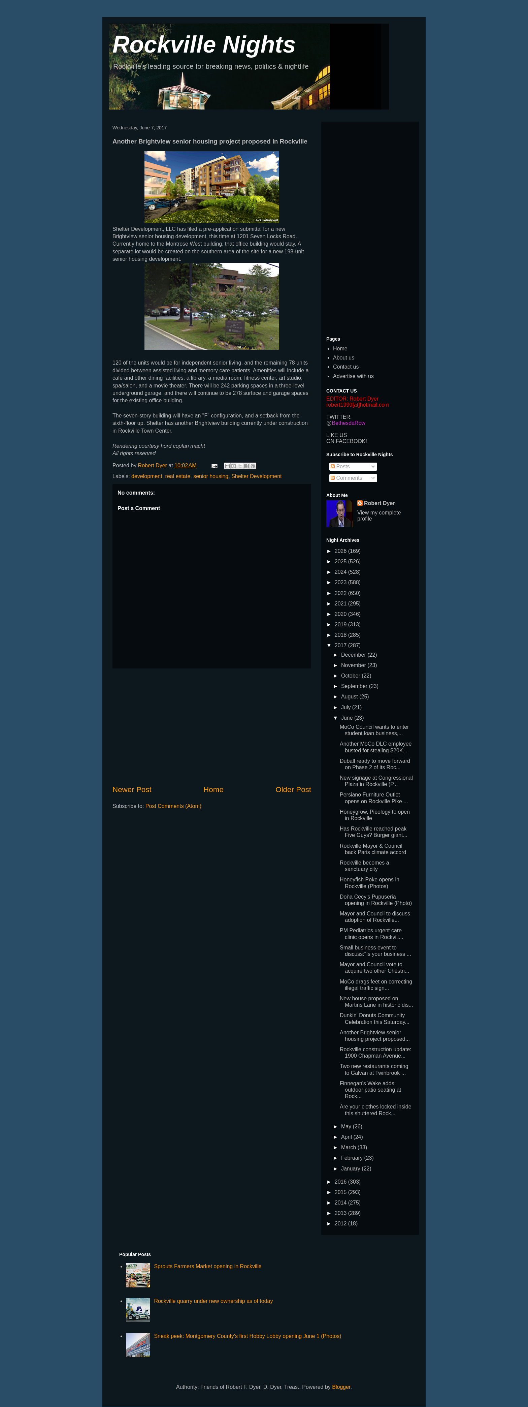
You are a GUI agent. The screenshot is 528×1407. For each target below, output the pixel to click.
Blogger (341, 1387)
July (346, 707)
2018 (341, 635)
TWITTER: (339, 417)
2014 (341, 1203)
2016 (341, 1182)
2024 (341, 572)
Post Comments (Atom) (173, 806)
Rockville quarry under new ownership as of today (213, 1301)
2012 (341, 1223)
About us (343, 358)
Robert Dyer (379, 503)
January (351, 1168)
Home (213, 789)
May (347, 1126)
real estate (178, 476)
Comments (346, 478)
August (350, 696)
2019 (341, 624)
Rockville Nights (204, 44)
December (354, 655)
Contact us (346, 367)
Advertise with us (353, 376)
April (347, 1137)
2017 (341, 645)
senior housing (210, 476)
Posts (340, 466)
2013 (341, 1213)
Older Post (293, 789)
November (354, 665)
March (349, 1147)
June (347, 718)
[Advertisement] (211, 726)
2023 (341, 582)
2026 (341, 551)
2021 (341, 603)
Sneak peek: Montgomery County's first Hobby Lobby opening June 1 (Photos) (247, 1336)
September (355, 686)
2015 (341, 1192)
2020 (341, 614)
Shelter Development (256, 476)
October (351, 676)
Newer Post (132, 789)
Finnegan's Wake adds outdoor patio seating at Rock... (370, 1090)
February (352, 1158)
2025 (341, 561)
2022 (341, 593)
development (146, 476)
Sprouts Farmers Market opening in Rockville (207, 1266)
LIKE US (336, 435)
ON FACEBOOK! (346, 441)
